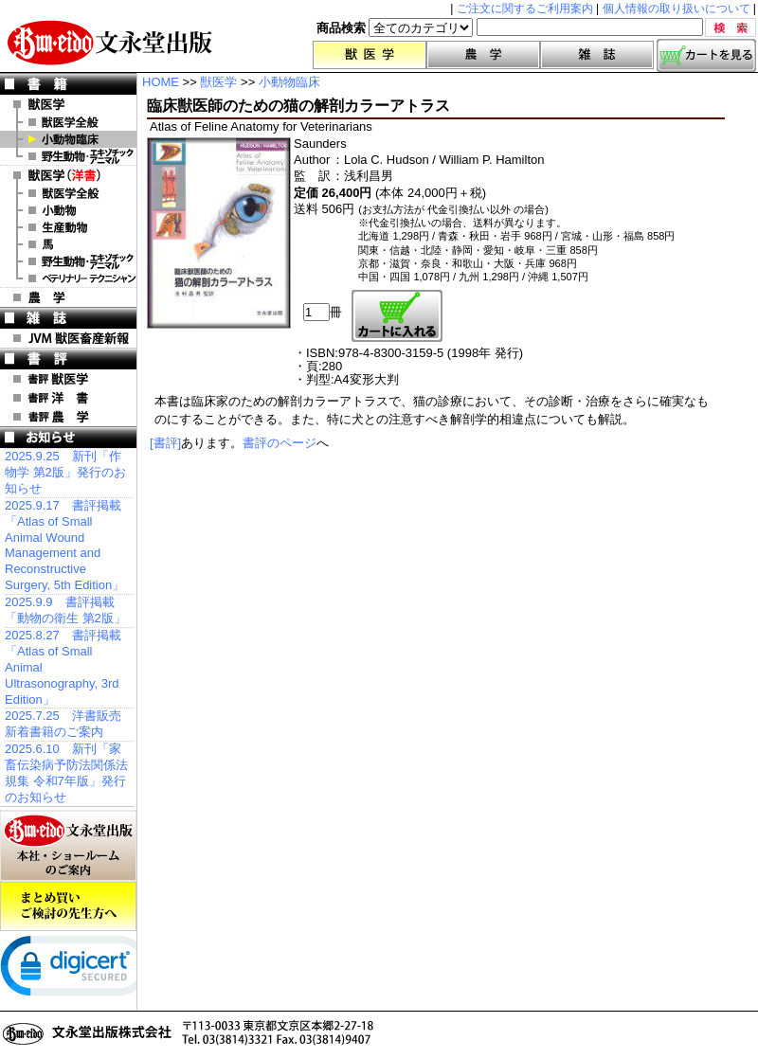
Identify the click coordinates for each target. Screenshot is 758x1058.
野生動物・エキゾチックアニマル (68, 156)
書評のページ (279, 443)
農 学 (68, 297)
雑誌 (597, 55)
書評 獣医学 (68, 378)
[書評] (165, 443)
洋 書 (68, 175)
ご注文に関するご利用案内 (525, 8)
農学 (483, 55)
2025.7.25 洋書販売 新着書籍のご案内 (63, 723)
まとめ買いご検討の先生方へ (68, 906)
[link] (76, 970)
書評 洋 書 (68, 397)
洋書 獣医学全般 (68, 193)
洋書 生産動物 (68, 227)
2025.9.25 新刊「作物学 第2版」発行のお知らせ (65, 472)
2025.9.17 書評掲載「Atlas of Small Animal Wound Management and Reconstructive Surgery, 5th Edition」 (64, 545)
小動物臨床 (68, 139)
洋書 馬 (68, 244)
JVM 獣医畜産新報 (68, 338)
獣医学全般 (68, 122)
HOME (160, 82)
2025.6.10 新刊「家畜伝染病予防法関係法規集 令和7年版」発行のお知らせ (66, 773)
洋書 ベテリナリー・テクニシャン (68, 278)
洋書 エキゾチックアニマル (68, 261)
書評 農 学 (68, 416)
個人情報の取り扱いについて (676, 8)
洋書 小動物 (68, 210)
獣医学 (369, 55)
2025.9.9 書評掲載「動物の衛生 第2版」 (65, 610)
